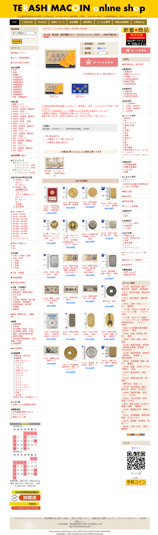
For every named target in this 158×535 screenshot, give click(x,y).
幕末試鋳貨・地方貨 (22, 304)
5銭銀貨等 (17, 87)
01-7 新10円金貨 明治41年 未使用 (71, 204)
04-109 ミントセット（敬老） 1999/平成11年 (54, 173)
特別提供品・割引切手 (134, 64)
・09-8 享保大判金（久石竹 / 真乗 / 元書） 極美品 (135, 405)
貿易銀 (16, 75)
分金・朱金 (18, 258)
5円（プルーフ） (20, 138)
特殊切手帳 (129, 201)
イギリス (19, 373)
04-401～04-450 (20, 233)
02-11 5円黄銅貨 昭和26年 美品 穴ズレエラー (71, 367)
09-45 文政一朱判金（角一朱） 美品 (109, 234)
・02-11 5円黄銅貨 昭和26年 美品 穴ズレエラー (136, 416)
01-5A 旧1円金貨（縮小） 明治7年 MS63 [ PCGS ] (52, 334)
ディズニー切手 (131, 223)
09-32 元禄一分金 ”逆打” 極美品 (109, 361)
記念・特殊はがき (132, 238)
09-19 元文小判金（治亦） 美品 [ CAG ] (90, 334)
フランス (19, 375)
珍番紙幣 (17, 324)
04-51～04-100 (19, 216)
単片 (126, 216)
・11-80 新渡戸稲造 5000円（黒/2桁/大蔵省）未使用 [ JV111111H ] (135, 347)
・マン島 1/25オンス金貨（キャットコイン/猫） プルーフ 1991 (135, 311)
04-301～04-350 (20, 229)
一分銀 (16, 260)
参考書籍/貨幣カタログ (23, 412)
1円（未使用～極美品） (23, 148)
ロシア (18, 382)
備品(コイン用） (20, 417)
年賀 (126, 240)
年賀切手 (128, 91)
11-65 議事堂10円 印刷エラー (52, 359)
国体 (126, 172)
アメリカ (19, 363)
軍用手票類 (18, 336)
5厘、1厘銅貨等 (20, 97)
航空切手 (128, 196)
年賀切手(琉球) (131, 96)
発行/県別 (19, 207)
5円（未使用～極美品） (23, 141)
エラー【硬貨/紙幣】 (21, 58)
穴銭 (15, 297)
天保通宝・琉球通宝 (22, 302)
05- (14, 246)
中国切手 (128, 226)
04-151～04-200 (20, 221)
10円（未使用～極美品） (24, 133)
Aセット (19, 182)
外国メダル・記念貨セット (25, 397)
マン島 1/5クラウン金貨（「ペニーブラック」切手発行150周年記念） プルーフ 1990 (70, 239)
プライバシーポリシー (127, 518)
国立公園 (128, 191)
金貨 (15, 72)
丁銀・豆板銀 (18, 272)
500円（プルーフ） (21, 106)
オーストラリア (22, 387)
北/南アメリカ (21, 370)
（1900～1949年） (132, 106)
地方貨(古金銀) (18, 282)
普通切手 (128, 72)
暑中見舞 (128, 243)
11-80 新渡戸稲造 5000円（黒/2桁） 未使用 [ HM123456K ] (91, 269)
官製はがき (129, 235)
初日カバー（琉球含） (134, 260)
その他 (16, 268)
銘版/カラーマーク (132, 74)
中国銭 (16, 307)
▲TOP (143, 518)
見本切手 (128, 265)
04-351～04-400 (20, 231)
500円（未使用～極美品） (24, 109)
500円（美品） (19, 111)
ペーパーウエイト (21, 238)
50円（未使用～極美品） (24, 126)
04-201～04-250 (20, 224)
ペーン (127, 181)
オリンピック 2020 (26, 167)
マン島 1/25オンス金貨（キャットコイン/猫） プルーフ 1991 (52, 237)
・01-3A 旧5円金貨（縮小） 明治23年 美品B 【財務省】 (135, 287)
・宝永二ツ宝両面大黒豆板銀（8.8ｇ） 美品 (134, 329)
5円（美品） (18, 143)
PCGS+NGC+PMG (20, 63)
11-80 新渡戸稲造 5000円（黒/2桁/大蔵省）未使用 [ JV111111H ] (71, 269)
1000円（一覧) (22, 180)
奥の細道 (128, 147)
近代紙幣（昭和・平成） (24, 331)
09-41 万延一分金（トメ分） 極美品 (109, 204)
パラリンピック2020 (26, 172)
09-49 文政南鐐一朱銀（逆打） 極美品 (109, 273)
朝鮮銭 (16, 309)
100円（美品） (19, 119)
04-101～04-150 (20, 219)
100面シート (130, 77)
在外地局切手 (130, 84)
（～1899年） (130, 103)
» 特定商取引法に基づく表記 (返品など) (99, 74)
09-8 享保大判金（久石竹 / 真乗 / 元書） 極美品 (109, 334)
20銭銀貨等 (18, 82)
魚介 (126, 133)
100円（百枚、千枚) (22, 121)
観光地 (127, 118)
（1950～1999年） (132, 108)
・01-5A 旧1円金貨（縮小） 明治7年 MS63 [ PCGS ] (135, 388)
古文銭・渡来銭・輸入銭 (24, 299)
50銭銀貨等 (18, 80)
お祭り (127, 130)
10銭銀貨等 (18, 85)
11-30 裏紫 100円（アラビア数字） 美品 (52, 300)
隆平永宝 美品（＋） (109, 302)
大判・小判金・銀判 (22, 255)
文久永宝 (17, 294)
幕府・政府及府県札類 (23, 334)
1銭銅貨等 (17, 92)
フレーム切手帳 (131, 206)
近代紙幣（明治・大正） (24, 329)
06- (14, 248)
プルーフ (19, 192)
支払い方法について (80, 518)
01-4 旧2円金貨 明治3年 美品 (91, 203)
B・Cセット (20, 185)
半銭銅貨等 (18, 94)
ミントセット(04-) (61, 28)
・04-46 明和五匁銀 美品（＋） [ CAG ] (134, 393)
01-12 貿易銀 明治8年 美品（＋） (90, 364)
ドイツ (18, 380)
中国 (17, 392)
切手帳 (18, 204)
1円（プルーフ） (20, 145)
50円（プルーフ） (21, 123)
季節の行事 (129, 125)
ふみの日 (128, 169)
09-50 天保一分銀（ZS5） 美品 (51, 273)
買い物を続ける (53, 136)
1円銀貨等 (17, 77)
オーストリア (21, 385)
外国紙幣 (17, 343)
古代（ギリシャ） (23, 360)
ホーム (47, 28)
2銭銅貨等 (17, 89)
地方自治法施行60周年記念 (136, 184)
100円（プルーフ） (21, 114)
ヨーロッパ (20, 390)
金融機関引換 (21, 189)
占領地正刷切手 (131, 79)
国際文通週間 (130, 167)
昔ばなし (128, 138)
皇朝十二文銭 (19, 290)
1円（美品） (18, 150)
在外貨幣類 (17, 348)
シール (127, 245)
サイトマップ (35, 518)
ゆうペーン (129, 179)
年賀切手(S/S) (130, 94)
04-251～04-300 (20, 226)
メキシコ (19, 368)
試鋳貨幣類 (17, 277)
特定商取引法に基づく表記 (56, 518)
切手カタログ (130, 272)
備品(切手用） (130, 274)
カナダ (18, 365)
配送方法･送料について (103, 518)
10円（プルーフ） (21, 131)
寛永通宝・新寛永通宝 (23, 292)
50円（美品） (19, 128)
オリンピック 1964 (26, 165)
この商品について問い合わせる (60, 139)
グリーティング (131, 248)
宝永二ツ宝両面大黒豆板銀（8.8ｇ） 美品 (90, 236)
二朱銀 (16, 265)
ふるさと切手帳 (131, 186)
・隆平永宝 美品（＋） (132, 384)
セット (18, 202)
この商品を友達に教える (57, 142)
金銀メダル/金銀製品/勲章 (24, 404)
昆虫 (126, 145)
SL (125, 140)
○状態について (17, 104)
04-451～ (17, 236)
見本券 (16, 326)
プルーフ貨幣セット (24, 194)
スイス (18, 378)
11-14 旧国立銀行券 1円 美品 (90, 297)
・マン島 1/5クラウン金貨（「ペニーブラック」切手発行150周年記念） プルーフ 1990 (135, 321)
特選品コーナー (19, 53)
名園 (126, 135)
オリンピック (130, 123)
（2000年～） (130, 111)
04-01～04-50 (19, 214)
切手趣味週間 (130, 164)
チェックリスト (20, 414)
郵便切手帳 (129, 81)
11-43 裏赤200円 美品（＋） (71, 298)
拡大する (54, 96)
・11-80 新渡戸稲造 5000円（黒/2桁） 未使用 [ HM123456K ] (135, 355)
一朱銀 (16, 263)
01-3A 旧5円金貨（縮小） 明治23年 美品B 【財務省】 (52, 208)
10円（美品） (19, 136)
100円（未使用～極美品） (24, 116)
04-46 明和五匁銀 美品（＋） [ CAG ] (71, 334)
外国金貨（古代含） (22, 356)
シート (127, 213)
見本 (15, 70)
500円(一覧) (20, 187)
